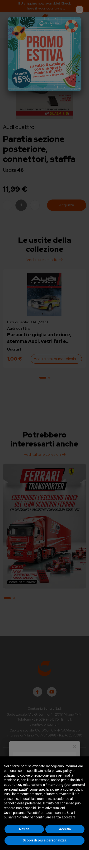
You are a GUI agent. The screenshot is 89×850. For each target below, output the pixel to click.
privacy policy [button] (62, 771)
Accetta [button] (65, 829)
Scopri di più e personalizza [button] (44, 840)
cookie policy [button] (72, 789)
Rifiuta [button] (24, 829)
